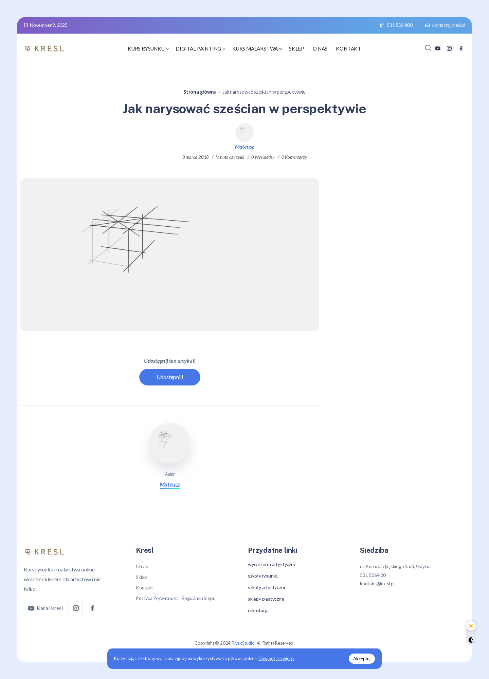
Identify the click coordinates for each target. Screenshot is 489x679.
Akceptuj (360, 658)
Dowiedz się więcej (278, 658)
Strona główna (199, 92)
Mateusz (244, 146)
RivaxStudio (243, 643)
